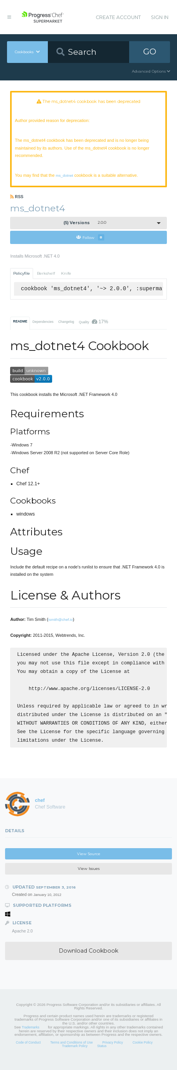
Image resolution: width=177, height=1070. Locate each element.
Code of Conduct (28, 1051)
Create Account (118, 17)
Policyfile (21, 273)
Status (102, 1054)
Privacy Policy (112, 1051)
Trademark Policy (75, 1054)
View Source (88, 862)
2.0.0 (85, 222)
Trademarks (30, 1036)
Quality (93, 321)
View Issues (89, 877)
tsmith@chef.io (60, 619)
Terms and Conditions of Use (71, 1051)
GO (149, 51)
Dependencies (42, 322)
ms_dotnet (64, 175)
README (20, 321)
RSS (16, 196)
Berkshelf (46, 273)
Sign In (159, 17)
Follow (90, 237)
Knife (66, 273)
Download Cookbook (88, 959)
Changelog (66, 322)
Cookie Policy (143, 1051)
